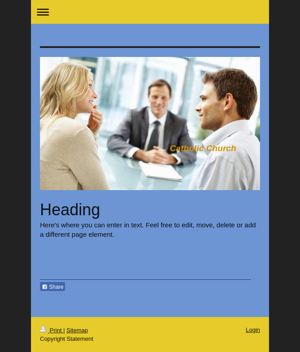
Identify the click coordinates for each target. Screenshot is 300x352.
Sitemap (77, 330)
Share (52, 287)
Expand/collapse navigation (150, 12)
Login (253, 329)
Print (51, 330)
